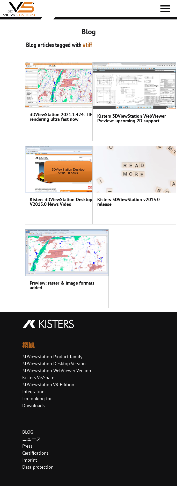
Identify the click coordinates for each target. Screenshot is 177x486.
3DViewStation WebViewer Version (56, 371)
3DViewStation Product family (52, 357)
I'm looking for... (38, 399)
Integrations (34, 392)
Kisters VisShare (38, 378)
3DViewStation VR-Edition (48, 385)
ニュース (31, 439)
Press (27, 446)
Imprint (29, 460)
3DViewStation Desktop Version (54, 364)
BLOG (27, 432)
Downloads (33, 405)
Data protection (38, 467)
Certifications (35, 453)
